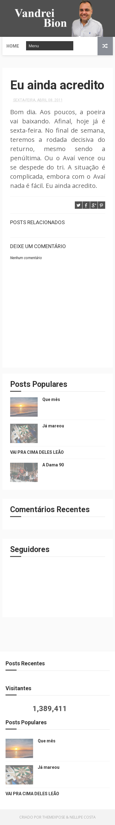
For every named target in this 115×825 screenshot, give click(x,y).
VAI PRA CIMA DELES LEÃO (37, 452)
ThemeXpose (53, 817)
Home (12, 46)
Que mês (51, 399)
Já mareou (53, 425)
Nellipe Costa (83, 817)
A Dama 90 (53, 464)
